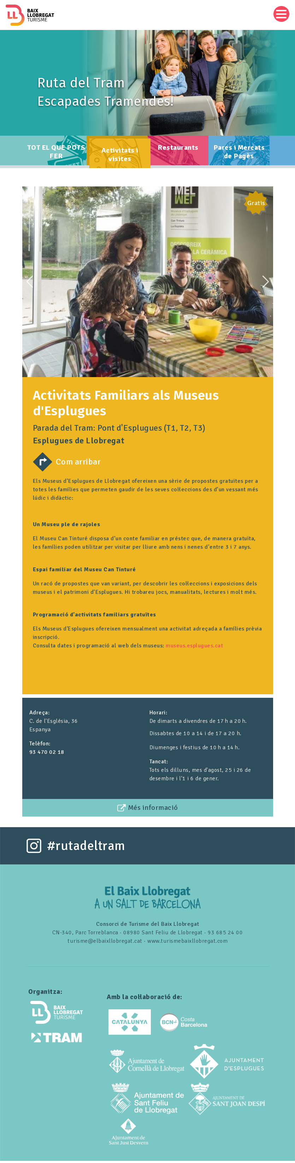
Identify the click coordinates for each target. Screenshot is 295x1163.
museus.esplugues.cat (194, 647)
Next (265, 283)
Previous (29, 283)
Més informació (153, 809)
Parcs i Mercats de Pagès (239, 155)
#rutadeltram (86, 848)
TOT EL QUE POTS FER (56, 155)
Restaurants (178, 151)
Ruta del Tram (81, 83)
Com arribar (78, 464)
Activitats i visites (119, 158)
